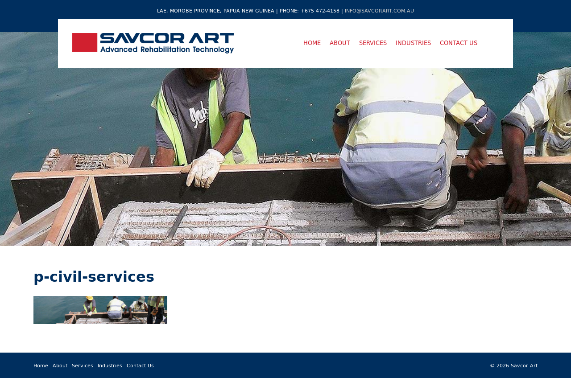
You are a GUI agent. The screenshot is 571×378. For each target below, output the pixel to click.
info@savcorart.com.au (379, 10)
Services (373, 42)
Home (312, 42)
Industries (413, 42)
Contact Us (458, 42)
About (340, 42)
